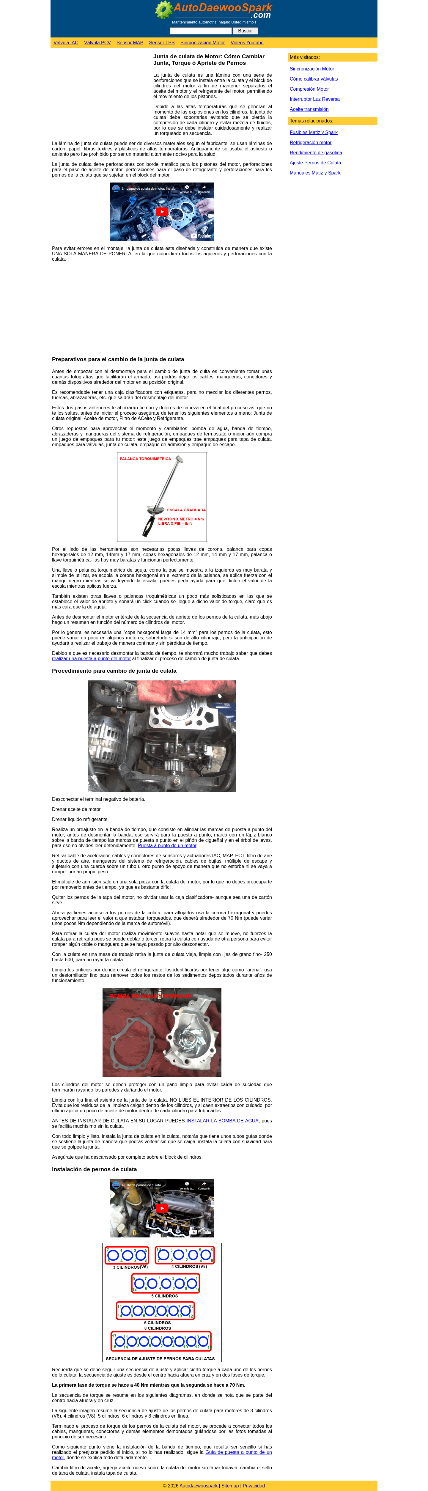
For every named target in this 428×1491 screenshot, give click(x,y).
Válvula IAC (66, 42)
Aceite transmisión (309, 109)
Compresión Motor (309, 89)
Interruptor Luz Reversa (315, 99)
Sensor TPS (162, 42)
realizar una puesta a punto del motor (91, 658)
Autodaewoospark (199, 1485)
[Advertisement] (100, 95)
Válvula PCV (97, 42)
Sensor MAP (130, 42)
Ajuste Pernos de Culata (315, 162)
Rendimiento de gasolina (316, 152)
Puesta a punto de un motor (167, 845)
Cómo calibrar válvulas (314, 78)
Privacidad (254, 1485)
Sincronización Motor (202, 42)
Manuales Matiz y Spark (315, 172)
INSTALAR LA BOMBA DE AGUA (222, 1120)
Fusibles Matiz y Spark (314, 132)
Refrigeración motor (311, 142)
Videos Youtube (247, 42)
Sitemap (230, 1485)
